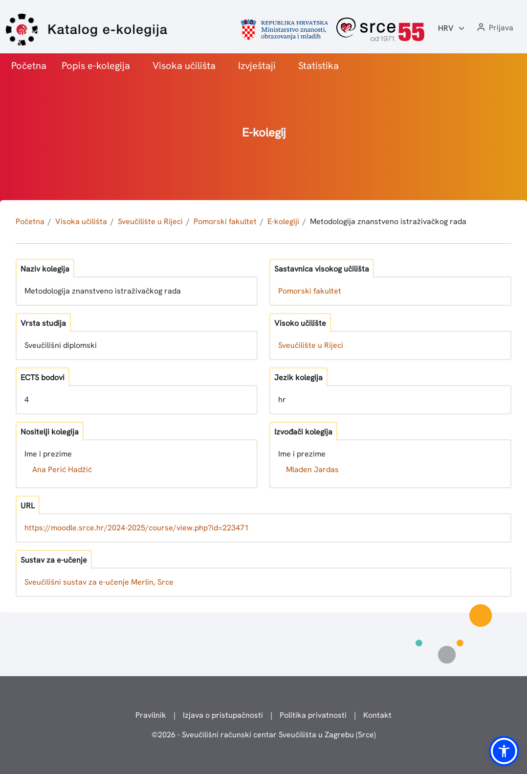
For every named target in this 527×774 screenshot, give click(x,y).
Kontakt (377, 715)
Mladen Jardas (312, 469)
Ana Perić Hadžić (62, 469)
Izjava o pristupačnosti (223, 715)
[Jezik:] (451, 28)
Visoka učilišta (184, 65)
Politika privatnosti (313, 715)
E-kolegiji (283, 221)
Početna (28, 65)
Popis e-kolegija (96, 65)
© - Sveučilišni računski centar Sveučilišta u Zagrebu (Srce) (264, 734)
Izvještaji (257, 65)
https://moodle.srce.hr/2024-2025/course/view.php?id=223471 (136, 528)
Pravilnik (150, 715)
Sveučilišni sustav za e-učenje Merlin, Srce (99, 582)
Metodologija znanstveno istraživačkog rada (388, 221)
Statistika (318, 65)
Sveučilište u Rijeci (150, 221)
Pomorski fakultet (225, 221)
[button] (494, 28)
